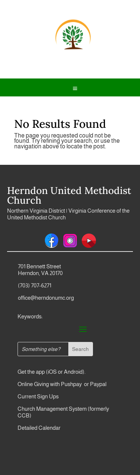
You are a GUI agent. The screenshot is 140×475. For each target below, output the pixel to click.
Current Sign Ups (38, 396)
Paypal (97, 384)
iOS (52, 371)
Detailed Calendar (39, 428)
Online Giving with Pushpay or (53, 384)
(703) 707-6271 (34, 285)
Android (73, 371)
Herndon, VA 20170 (40, 273)
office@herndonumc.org (46, 297)
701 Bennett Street (39, 266)
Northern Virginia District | (37, 210)
